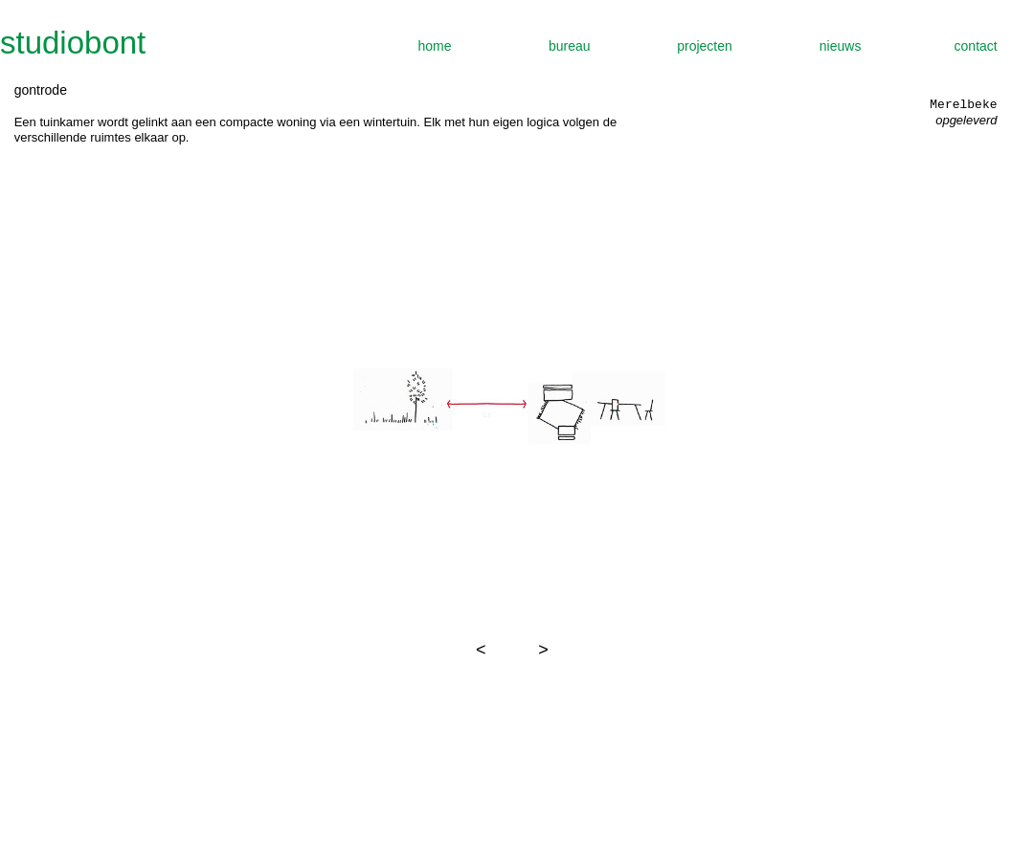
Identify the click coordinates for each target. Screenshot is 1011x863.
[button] (480, 650)
